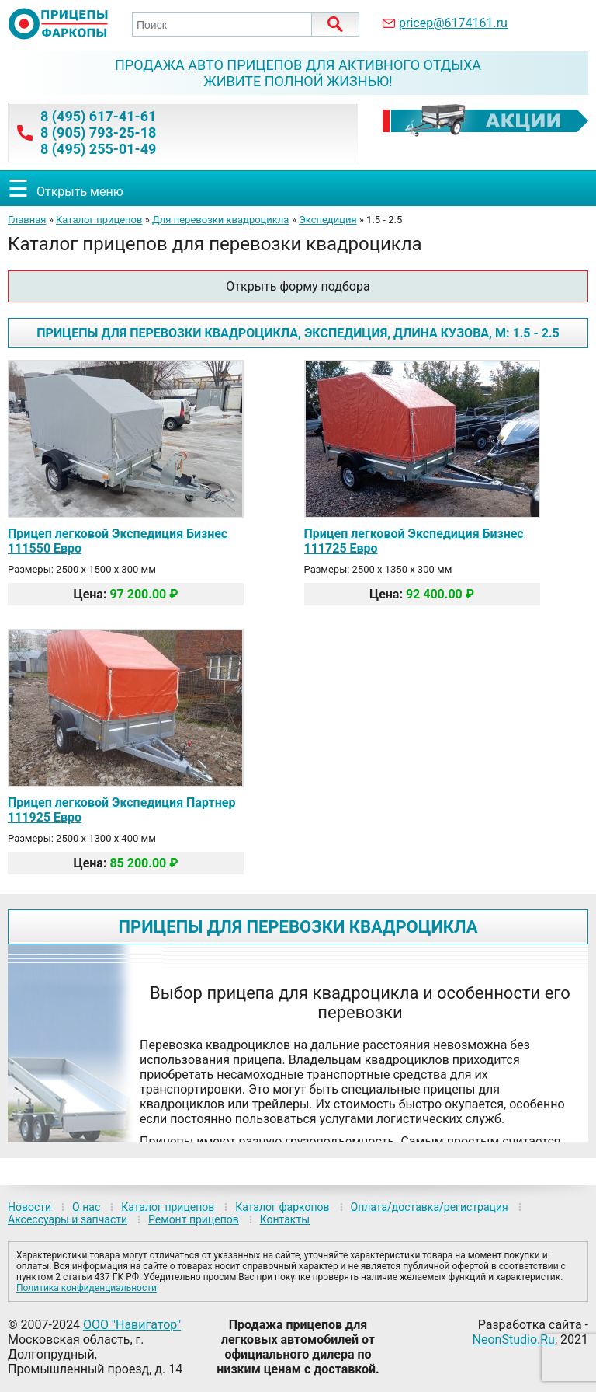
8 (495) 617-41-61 (98, 116)
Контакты (285, 1219)
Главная (27, 219)
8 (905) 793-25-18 (98, 132)
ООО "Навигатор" (132, 1324)
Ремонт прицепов (193, 1219)
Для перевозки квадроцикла (220, 219)
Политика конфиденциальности (86, 1287)
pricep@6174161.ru (453, 23)
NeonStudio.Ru (514, 1339)
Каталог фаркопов (282, 1207)
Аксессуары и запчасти (67, 1219)
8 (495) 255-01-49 (98, 149)
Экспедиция (328, 219)
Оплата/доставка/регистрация (429, 1207)
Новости (29, 1207)
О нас (86, 1207)
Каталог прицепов (99, 219)
